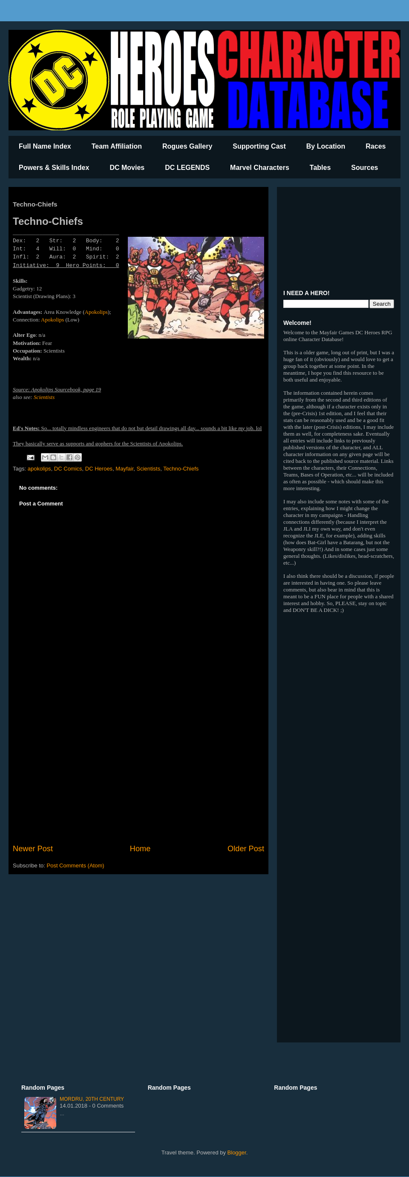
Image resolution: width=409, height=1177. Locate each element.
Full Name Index (45, 146)
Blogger (237, 1152)
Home (140, 848)
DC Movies (126, 167)
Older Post (246, 848)
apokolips (39, 468)
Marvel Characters (259, 167)
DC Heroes (98, 468)
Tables (320, 167)
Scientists (44, 397)
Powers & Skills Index (54, 167)
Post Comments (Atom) (75, 865)
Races (376, 146)
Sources (364, 167)
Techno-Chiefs (181, 468)
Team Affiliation (117, 146)
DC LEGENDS (187, 167)
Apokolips (96, 312)
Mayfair (124, 468)
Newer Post (33, 848)
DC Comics (68, 468)
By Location (326, 146)
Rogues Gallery (187, 146)
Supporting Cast (259, 146)
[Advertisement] (138, 773)
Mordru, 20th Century (92, 1099)
